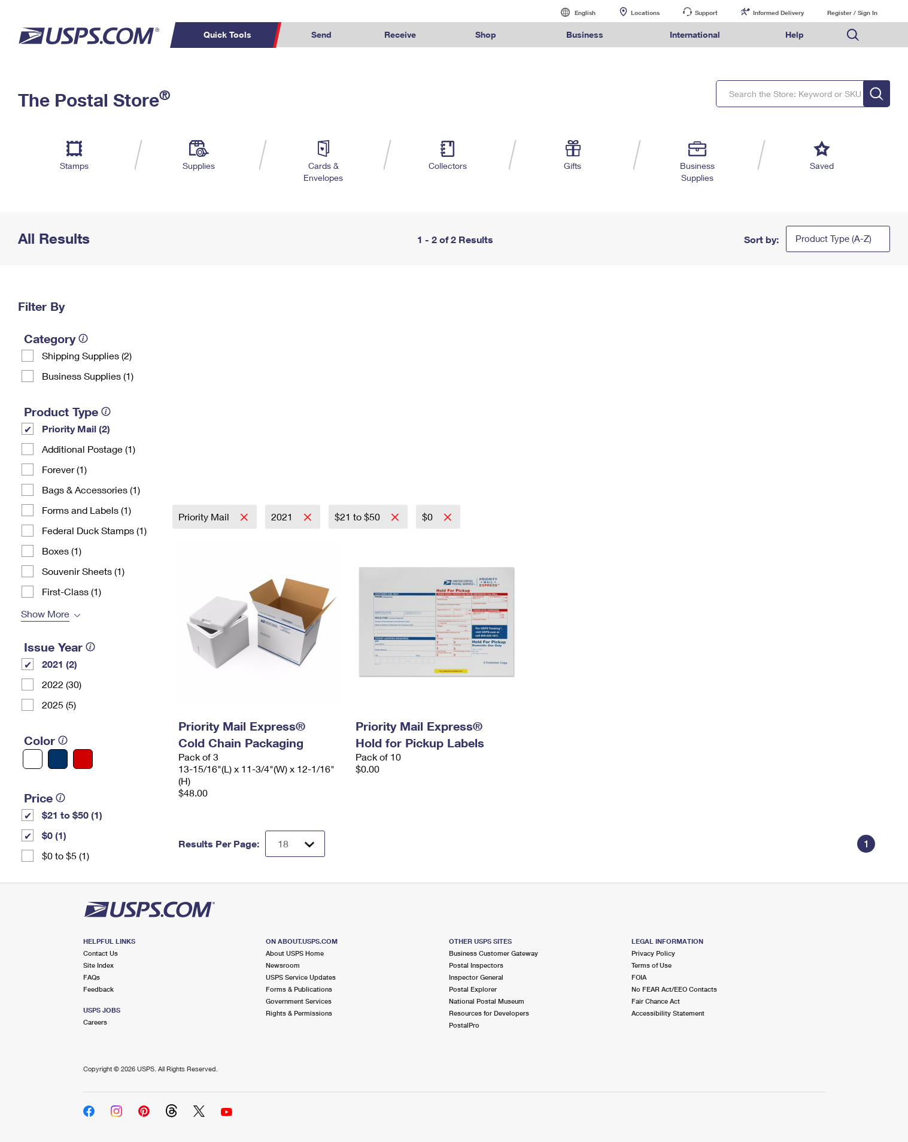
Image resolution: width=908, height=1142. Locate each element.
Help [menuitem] (794, 34)
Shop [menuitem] (485, 34)
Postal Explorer (473, 989)
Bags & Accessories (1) (91, 489)
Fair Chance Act (655, 1001)
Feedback (98, 989)
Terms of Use (651, 965)
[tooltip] (83, 338)
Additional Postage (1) (88, 449)
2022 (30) (61, 684)
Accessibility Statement (667, 1013)
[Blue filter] (58, 759)
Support (706, 12)
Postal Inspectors (476, 965)
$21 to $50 (358, 516)
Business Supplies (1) (87, 375)
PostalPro (464, 1025)
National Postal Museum (486, 1001)
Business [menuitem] (584, 34)
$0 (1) (54, 835)
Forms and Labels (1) (86, 510)
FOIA (638, 977)
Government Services (299, 1001)
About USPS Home (295, 953)
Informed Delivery (778, 12)
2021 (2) (59, 664)
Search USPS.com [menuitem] (853, 35)
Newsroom (283, 965)
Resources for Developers (489, 1013)
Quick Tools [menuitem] (227, 34)
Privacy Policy (653, 953)
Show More (45, 613)
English (573, 12)
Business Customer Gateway (493, 953)
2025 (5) (59, 704)
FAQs (91, 977)
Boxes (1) (61, 550)
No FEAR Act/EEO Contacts (674, 989)
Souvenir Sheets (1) (83, 571)
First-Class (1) (71, 591)
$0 (428, 516)
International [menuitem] (695, 34)
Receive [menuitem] (400, 34)
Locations (645, 12)
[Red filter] (83, 759)
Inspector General (476, 977)
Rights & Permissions (299, 1013)
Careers (95, 1022)
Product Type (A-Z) (833, 238)
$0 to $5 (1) (65, 855)
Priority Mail (205, 516)
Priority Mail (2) (76, 428)
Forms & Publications (299, 989)
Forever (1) (64, 469)
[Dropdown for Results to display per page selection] (295, 844)
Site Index (98, 965)
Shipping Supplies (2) (87, 355)
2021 (283, 516)
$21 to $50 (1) (72, 814)
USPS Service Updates (301, 977)
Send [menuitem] (321, 34)
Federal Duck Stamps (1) (94, 530)
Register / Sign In (852, 12)
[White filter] (32, 759)
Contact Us (100, 953)
